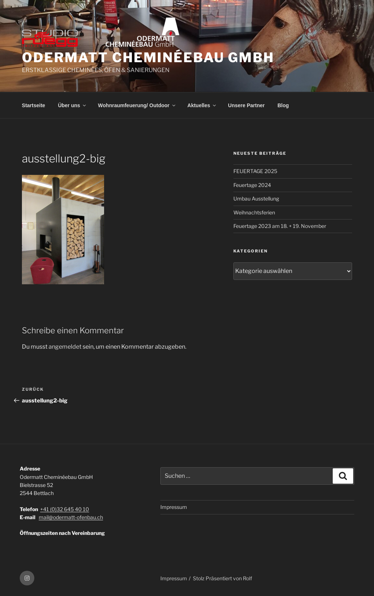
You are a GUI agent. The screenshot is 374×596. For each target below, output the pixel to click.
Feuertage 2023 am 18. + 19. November (279, 226)
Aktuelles (202, 105)
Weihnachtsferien (254, 212)
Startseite (33, 105)
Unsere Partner (246, 105)
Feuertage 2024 (252, 185)
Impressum (173, 507)
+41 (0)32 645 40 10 (64, 509)
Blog (283, 105)
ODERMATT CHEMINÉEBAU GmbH (148, 57)
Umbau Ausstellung (256, 198)
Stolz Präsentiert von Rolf (222, 578)
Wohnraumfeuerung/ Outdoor (137, 105)
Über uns (72, 105)
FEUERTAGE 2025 (255, 171)
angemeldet (65, 346)
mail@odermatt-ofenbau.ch (71, 517)
